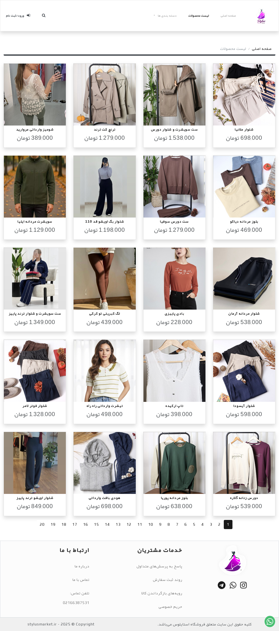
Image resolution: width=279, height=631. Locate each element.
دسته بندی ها (167, 16)
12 (129, 524)
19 (53, 524)
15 (96, 524)
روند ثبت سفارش (167, 580)
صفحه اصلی (228, 16)
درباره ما (82, 566)
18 (63, 524)
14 (107, 524)
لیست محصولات (198, 16)
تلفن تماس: (79, 593)
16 (85, 524)
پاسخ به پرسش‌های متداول (159, 566)
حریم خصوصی (170, 607)
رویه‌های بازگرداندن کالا (161, 593)
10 (150, 524)
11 (139, 524)
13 (118, 524)
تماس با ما (80, 580)
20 (42, 524)
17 (74, 524)
